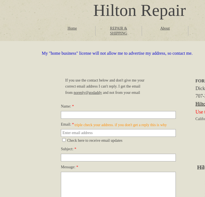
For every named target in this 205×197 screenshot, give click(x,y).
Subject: (68, 149)
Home (72, 28)
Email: (67, 124)
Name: (67, 106)
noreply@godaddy (88, 93)
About (165, 28)
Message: (69, 167)
